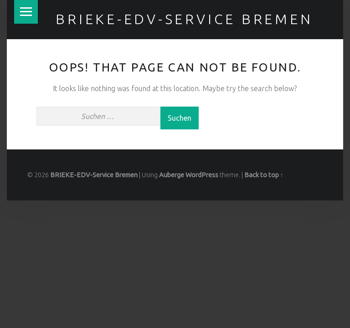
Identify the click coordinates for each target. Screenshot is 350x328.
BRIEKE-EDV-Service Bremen (184, 19)
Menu (26, 12)
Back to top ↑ (263, 175)
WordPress (201, 175)
